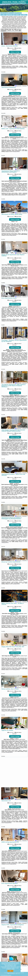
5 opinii (21, 726)
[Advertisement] (14, 803)
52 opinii (21, 884)
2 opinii (22, 593)
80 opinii (16, 365)
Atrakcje (17, 14)
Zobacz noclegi (15, 54)
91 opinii (20, 769)
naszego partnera (12, 69)
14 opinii (25, 143)
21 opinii (12, 504)
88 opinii (12, 276)
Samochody (10, 14)
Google (3, 963)
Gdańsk (25, 33)
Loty (3, 14)
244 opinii (21, 927)
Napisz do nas (17, 973)
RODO (13, 969)
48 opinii (20, 99)
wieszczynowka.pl (24, 0)
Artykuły (24, 14)
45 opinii (17, 458)
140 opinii (14, 189)
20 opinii (16, 549)
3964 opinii (12, 639)
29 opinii (25, 682)
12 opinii (21, 56)
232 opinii (21, 319)
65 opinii (25, 970)
